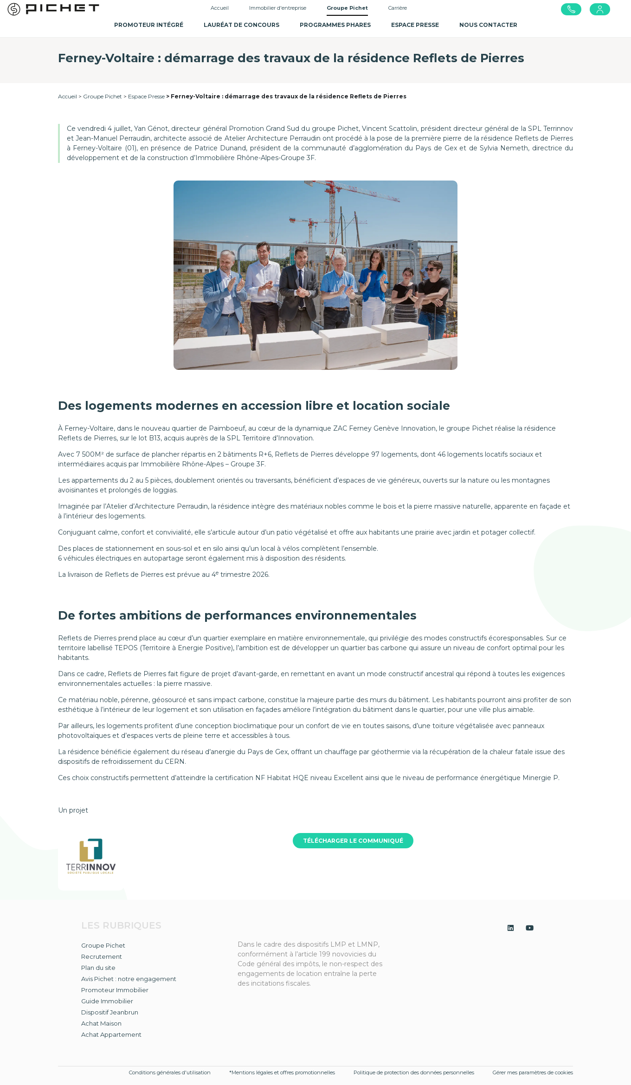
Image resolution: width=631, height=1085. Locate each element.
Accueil (220, 8)
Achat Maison (101, 1023)
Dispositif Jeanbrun (109, 1012)
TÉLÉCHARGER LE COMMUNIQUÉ (353, 840)
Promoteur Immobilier (114, 990)
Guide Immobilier (107, 1001)
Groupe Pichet (102, 96)
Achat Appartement (111, 1034)
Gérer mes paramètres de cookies (533, 1072)
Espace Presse (146, 96)
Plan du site (98, 967)
